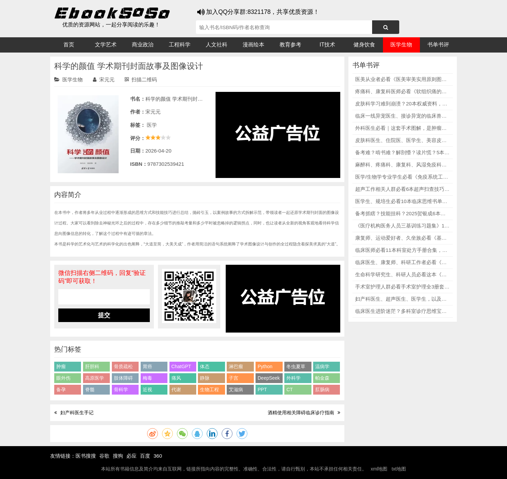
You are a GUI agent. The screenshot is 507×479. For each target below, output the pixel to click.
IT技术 (327, 44)
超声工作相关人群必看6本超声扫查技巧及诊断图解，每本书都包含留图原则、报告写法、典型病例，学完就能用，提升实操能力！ (402, 189)
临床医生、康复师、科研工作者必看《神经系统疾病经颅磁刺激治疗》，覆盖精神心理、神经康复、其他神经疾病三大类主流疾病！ (402, 262)
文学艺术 (106, 44)
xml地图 (379, 469)
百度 (145, 456)
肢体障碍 (123, 378)
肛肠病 (322, 389)
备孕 (61, 389)
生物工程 (209, 389)
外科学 (293, 378)
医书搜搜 (86, 456)
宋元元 (104, 79)
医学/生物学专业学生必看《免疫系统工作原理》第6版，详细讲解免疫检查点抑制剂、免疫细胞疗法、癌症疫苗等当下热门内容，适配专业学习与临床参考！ (402, 177)
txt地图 (398, 469)
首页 (68, 44)
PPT (262, 389)
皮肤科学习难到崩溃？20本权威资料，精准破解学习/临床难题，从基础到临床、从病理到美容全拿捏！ (402, 103)
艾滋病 (236, 389)
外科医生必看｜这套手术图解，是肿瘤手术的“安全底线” (402, 128)
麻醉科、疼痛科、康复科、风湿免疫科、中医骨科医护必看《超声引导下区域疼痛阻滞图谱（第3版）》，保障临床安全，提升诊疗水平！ (402, 164)
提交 (104, 315)
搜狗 (118, 456)
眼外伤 (63, 378)
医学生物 (401, 44)
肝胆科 (92, 366)
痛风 (176, 378)
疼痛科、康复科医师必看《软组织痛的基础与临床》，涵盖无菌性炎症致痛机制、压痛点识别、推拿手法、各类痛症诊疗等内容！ (402, 91)
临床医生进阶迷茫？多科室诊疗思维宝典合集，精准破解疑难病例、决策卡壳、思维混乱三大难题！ (402, 311)
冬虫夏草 (295, 366)
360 (158, 456)
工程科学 (179, 44)
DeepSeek (269, 378)
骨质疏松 (123, 366)
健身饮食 (364, 44)
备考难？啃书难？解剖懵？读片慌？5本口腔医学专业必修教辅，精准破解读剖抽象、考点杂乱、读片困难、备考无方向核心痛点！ (402, 152)
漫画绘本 (253, 44)
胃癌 (147, 366)
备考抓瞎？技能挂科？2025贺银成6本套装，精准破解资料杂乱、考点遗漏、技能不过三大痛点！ (402, 213)
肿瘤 (61, 366)
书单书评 (438, 44)
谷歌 (104, 456)
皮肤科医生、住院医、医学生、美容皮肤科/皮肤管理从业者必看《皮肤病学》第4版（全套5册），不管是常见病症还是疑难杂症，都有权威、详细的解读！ (402, 140)
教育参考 (290, 44)
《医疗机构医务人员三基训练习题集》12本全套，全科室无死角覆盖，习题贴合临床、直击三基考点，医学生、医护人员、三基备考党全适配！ (402, 225)
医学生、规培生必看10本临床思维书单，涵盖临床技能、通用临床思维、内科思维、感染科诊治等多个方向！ (402, 201)
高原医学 (94, 378)
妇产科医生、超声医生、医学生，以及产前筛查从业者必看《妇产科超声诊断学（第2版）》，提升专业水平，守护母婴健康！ (402, 299)
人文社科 (216, 44)
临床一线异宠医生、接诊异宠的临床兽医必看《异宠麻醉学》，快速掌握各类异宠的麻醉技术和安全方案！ (402, 116)
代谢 (176, 389)
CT (289, 389)
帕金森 (322, 378)
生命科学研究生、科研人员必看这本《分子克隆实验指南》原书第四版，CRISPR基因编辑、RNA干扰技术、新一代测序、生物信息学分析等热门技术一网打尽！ (402, 274)
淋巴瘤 (236, 366)
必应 (131, 456)
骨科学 (121, 389)
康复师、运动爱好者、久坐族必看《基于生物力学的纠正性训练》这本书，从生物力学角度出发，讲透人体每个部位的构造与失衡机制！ (402, 238)
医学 (152, 125)
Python (265, 366)
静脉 (204, 378)
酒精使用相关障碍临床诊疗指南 (301, 412)
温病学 (322, 366)
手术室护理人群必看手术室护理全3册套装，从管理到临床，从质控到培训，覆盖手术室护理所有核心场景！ (402, 287)
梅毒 (147, 378)
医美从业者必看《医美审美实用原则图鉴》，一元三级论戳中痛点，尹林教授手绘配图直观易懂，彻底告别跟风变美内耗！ (402, 79)
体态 (204, 366)
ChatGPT (181, 366)
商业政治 (143, 44)
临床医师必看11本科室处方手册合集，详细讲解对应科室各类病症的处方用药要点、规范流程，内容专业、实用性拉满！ (402, 250)
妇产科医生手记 (77, 412)
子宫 (233, 378)
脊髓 (90, 389)
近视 (147, 389)
